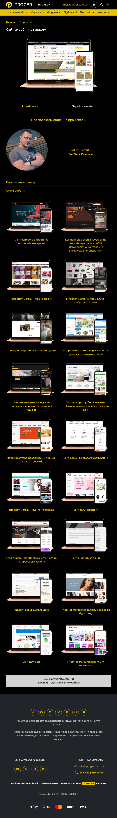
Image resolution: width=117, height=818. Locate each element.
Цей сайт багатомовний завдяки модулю (58, 681)
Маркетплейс (18, 12)
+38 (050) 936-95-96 (92, 772)
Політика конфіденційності (24, 783)
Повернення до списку (20, 182)
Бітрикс (44, 4)
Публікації (70, 12)
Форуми (53, 12)
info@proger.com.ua (75, 4)
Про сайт (87, 12)
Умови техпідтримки (71, 783)
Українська (88, 783)
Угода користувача (49, 783)
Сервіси (37, 12)
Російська (101, 783)
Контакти (103, 12)
